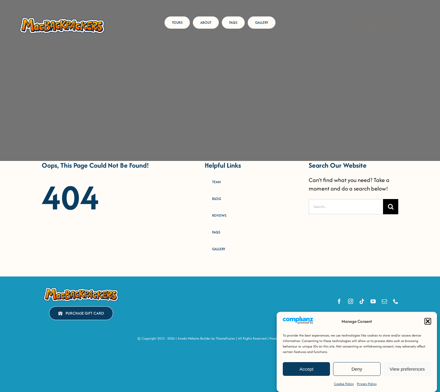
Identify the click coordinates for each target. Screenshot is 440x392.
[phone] (395, 301)
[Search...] (346, 206)
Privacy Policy (367, 383)
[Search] (390, 206)
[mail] (384, 301)
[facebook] (339, 301)
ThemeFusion (225, 338)
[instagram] (350, 301)
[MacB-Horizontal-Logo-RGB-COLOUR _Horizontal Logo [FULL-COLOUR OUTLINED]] (62, 18)
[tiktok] (361, 301)
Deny (356, 369)
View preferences (407, 369)
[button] (428, 321)
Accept (307, 369)
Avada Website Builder (194, 338)
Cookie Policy (344, 383)
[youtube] (373, 301)
